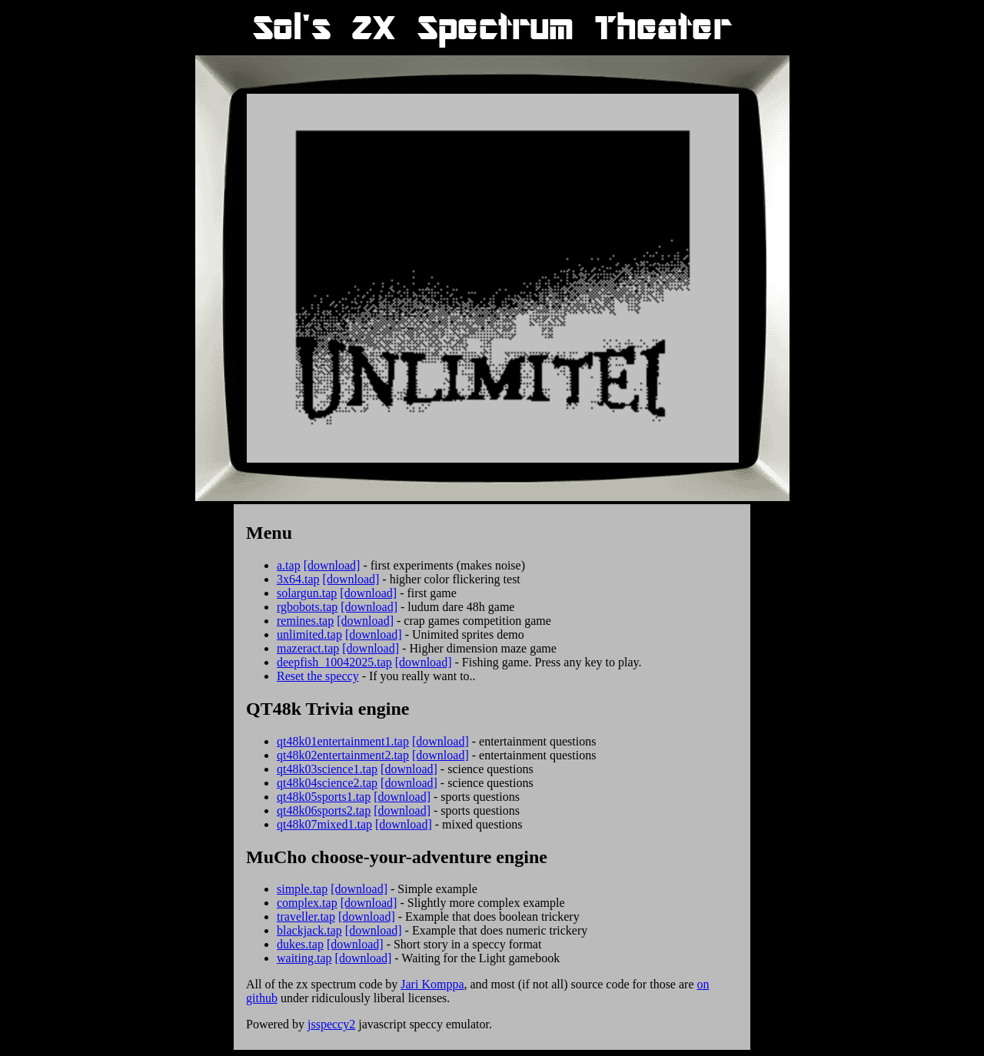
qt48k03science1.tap (327, 768)
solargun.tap (307, 592)
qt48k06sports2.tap (324, 810)
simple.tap (302, 888)
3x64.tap (298, 579)
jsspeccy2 (331, 1024)
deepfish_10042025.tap (334, 662)
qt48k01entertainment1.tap (343, 741)
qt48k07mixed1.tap (324, 824)
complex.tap (307, 902)
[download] (332, 565)
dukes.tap (300, 944)
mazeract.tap (308, 648)
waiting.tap (304, 958)
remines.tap (305, 620)
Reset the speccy (318, 675)
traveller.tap (306, 916)
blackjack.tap (309, 930)
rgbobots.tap (307, 606)
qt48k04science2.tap (327, 782)
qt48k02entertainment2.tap (343, 755)
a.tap (289, 565)
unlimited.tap (309, 634)
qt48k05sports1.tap (324, 796)
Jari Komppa (432, 984)
